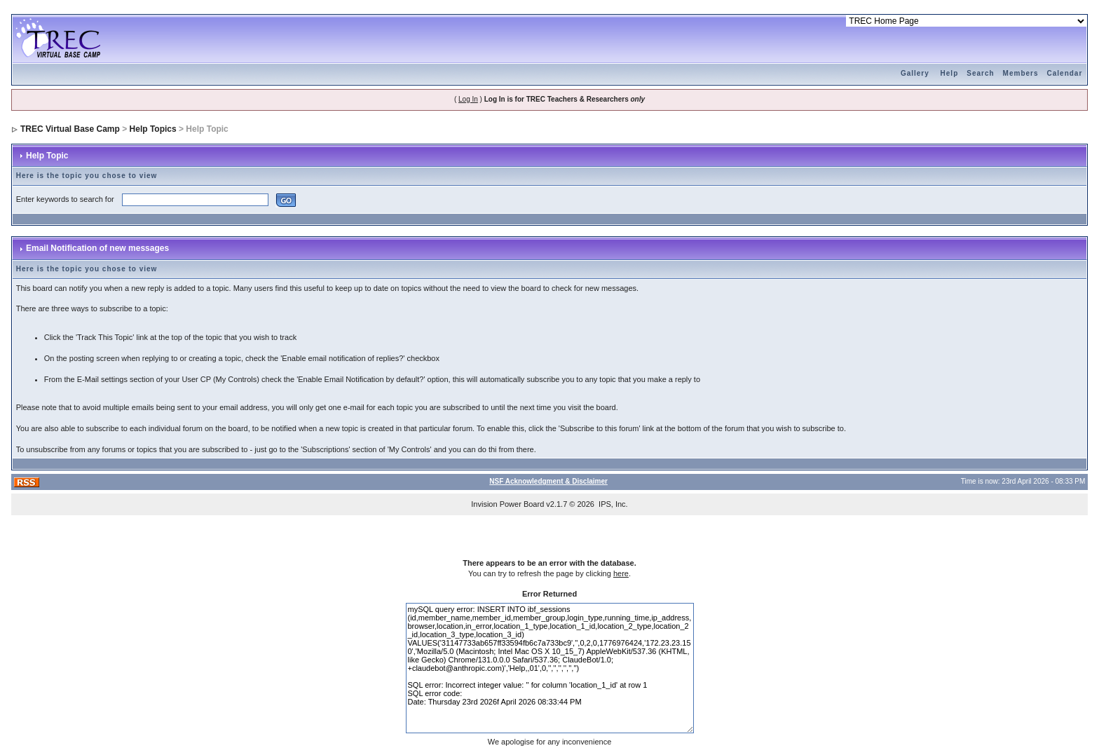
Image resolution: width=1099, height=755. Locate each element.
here (621, 573)
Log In (468, 99)
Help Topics (153, 129)
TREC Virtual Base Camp (70, 129)
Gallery (915, 73)
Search (980, 73)
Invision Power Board (507, 504)
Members (1021, 73)
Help (950, 73)
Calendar (1065, 73)
